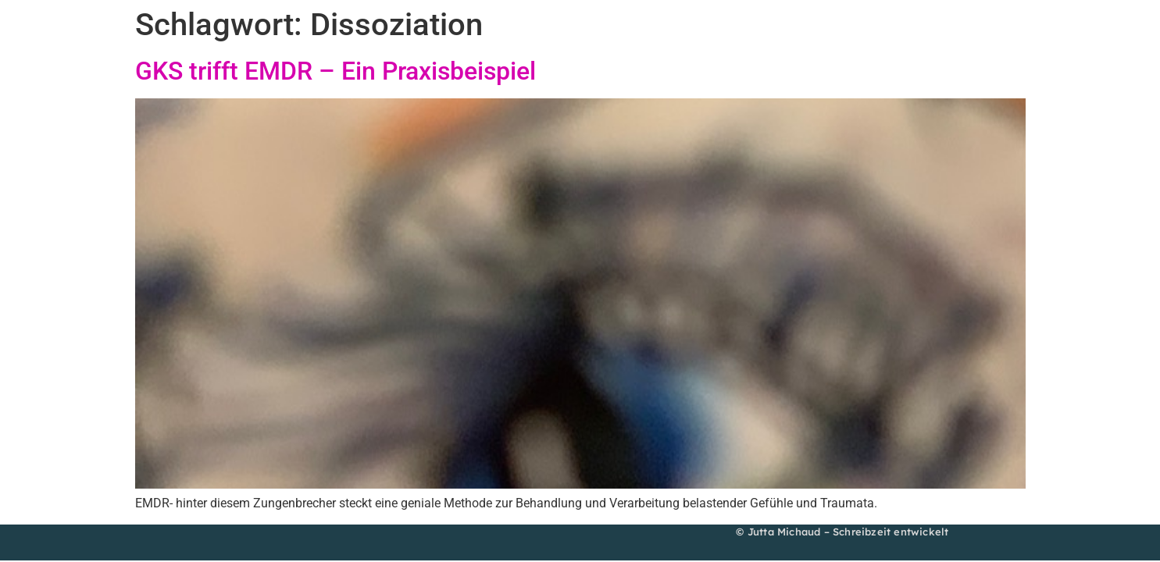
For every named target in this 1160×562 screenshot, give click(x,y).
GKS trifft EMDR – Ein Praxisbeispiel (335, 71)
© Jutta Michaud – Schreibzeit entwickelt (842, 531)
